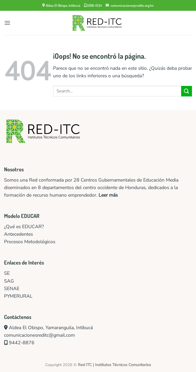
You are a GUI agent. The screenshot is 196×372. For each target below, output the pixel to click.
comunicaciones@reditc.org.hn (130, 5)
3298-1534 (93, 5)
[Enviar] (186, 91)
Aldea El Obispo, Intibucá (61, 5)
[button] (7, 22)
